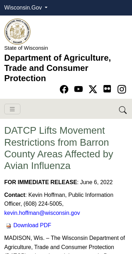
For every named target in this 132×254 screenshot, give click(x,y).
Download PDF (28, 225)
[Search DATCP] (123, 108)
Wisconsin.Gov (23, 8)
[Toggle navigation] (12, 109)
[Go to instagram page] (122, 89)
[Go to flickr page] (107, 88)
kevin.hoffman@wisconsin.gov (42, 213)
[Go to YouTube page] (79, 89)
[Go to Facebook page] (65, 89)
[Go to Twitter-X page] (94, 89)
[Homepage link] (17, 31)
